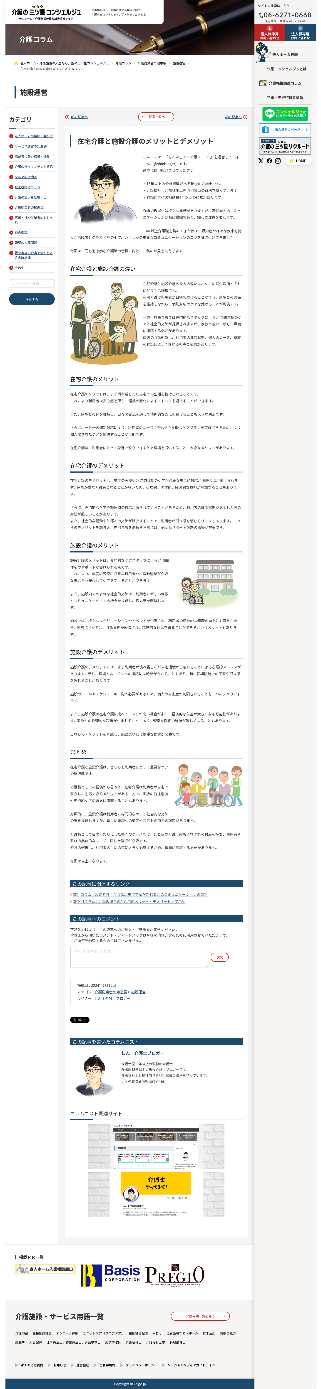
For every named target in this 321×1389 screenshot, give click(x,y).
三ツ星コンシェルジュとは (285, 68)
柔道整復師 (113, 1342)
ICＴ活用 (209, 1333)
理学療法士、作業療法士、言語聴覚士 (74, 1342)
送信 (219, 957)
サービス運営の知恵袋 (31, 146)
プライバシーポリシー (141, 1365)
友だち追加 (285, 114)
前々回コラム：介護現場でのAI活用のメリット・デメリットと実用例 (129, 901)
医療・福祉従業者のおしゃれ (34, 219)
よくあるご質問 (32, 1365)
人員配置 (35, 1342)
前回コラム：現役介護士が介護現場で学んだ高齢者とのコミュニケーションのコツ (140, 894)
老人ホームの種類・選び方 (34, 136)
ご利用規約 (107, 1365)
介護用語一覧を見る (200, 1316)
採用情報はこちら (285, 146)
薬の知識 (21, 232)
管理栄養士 (178, 1342)
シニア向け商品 (26, 176)
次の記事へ (233, 116)
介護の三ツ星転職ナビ (31, 197)
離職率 (20, 1342)
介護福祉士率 (155, 1342)
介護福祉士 (134, 1342)
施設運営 (138, 991)
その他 (19, 267)
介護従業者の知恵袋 (111, 991)
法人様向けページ (285, 129)
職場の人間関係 (26, 242)
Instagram (278, 161)
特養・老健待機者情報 (285, 97)
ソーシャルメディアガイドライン (191, 1365)
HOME (298, 161)
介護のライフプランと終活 (34, 166)
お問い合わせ (269, 35)
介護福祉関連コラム (285, 83)
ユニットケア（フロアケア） (103, 1333)
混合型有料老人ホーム (182, 1333)
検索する (31, 299)
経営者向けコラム (27, 187)
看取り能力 (228, 1333)
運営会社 (82, 1365)
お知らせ (59, 1365)
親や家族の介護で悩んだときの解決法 (34, 255)
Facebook (269, 161)
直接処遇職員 (42, 1333)
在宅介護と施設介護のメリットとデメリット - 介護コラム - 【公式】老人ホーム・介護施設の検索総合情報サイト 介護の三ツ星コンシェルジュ (46, 12)
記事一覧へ (157, 116)
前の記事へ (79, 116)
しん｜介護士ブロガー (112, 998)
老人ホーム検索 (285, 54)
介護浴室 (21, 1333)
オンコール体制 (67, 1333)
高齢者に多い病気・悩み (32, 156)
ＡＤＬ (157, 1333)
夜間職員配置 (138, 1333)
